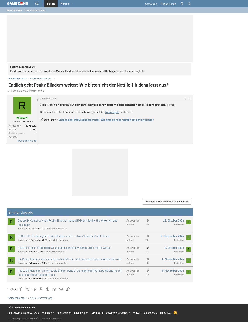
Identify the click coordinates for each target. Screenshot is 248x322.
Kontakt (137, 312)
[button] (41, 3)
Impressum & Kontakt (20, 312)
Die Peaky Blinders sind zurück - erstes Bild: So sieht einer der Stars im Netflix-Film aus (70, 259)
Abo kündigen (64, 312)
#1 (190, 98)
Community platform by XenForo (35, 318)
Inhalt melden (81, 312)
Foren (51, 3)
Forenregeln (112, 112)
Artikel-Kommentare (57, 228)
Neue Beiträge (14, 10)
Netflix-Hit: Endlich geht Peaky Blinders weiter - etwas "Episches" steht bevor (64, 236)
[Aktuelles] (182, 3)
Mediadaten (48, 312)
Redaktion (16, 90)
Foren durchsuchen (35, 10)
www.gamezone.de (27, 140)
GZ (37, 3)
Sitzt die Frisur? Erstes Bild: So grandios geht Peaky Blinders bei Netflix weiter (64, 247)
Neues (64, 3)
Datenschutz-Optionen (118, 312)
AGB (36, 312)
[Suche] (189, 3)
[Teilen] (185, 98)
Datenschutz (150, 312)
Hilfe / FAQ (165, 312)
